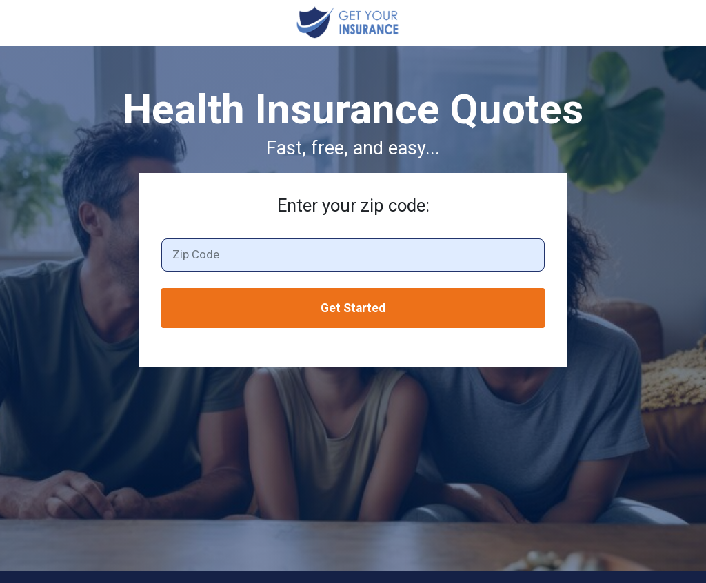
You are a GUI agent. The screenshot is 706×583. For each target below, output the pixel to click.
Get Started (353, 308)
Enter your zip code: (353, 205)
